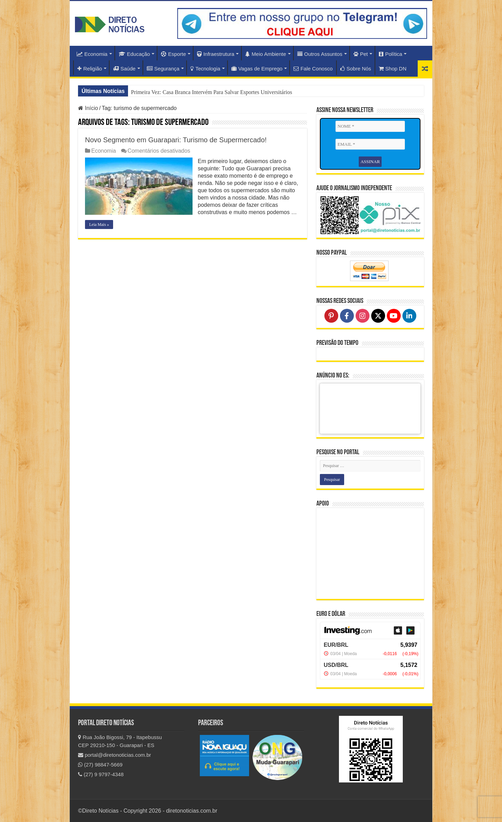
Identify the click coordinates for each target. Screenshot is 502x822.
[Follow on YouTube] (394, 316)
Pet (361, 54)
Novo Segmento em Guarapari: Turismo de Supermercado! (176, 140)
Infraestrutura (215, 54)
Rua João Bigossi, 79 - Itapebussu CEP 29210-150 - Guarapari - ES (120, 741)
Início (88, 108)
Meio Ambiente (265, 54)
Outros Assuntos (319, 54)
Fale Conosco (313, 68)
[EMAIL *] (370, 144)
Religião (89, 68)
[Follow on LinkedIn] (409, 316)
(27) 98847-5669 (100, 765)
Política (390, 54)
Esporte (173, 54)
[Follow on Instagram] (362, 316)
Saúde (124, 68)
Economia (92, 54)
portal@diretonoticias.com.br (114, 755)
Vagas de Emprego (256, 68)
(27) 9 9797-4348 (101, 774)
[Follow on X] (378, 316)
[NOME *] (370, 126)
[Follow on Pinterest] (331, 316)
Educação (134, 54)
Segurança (163, 68)
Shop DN (393, 68)
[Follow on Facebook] (347, 316)
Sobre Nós (355, 68)
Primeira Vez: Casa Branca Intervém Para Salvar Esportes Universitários (211, 92)
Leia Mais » (99, 224)
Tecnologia (205, 68)
